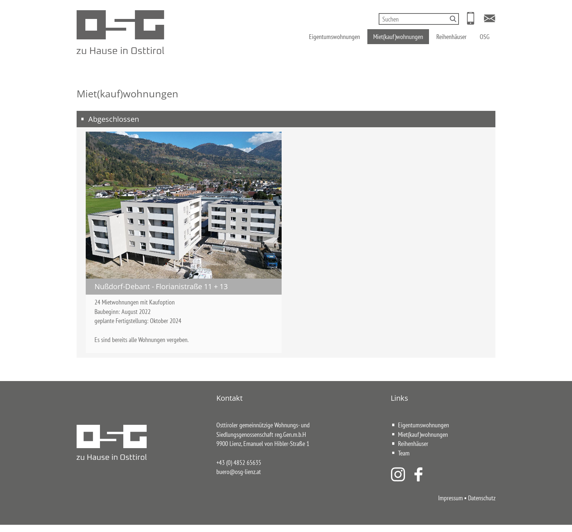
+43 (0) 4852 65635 (238, 462)
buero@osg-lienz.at (238, 471)
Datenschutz (481, 497)
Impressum (450, 497)
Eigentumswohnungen (334, 35)
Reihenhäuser (451, 35)
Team (404, 452)
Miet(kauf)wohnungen (398, 35)
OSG (485, 35)
